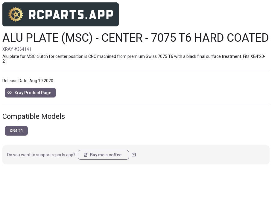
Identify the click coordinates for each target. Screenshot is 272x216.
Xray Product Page (29, 93)
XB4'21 (16, 130)
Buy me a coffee (102, 155)
